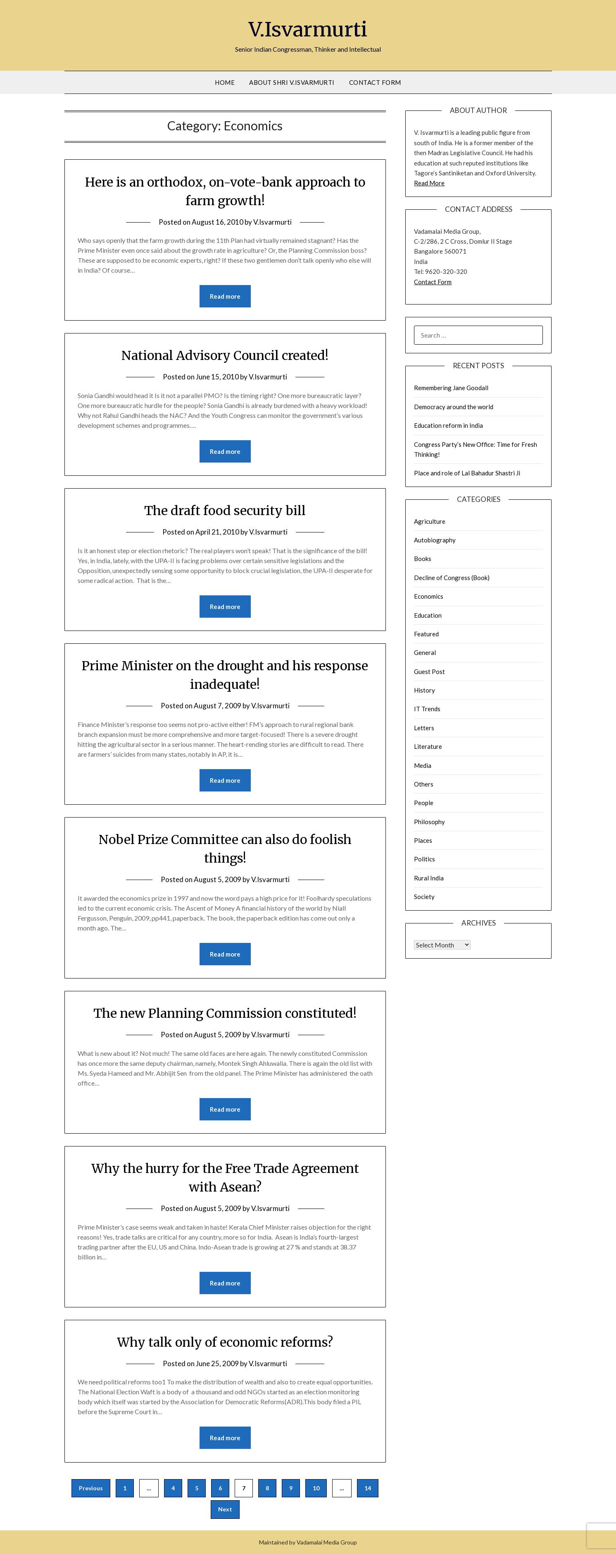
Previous (91, 1488)
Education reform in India (448, 425)
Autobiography (435, 540)
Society (424, 896)
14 (367, 1488)
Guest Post (429, 671)
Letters (424, 727)
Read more (225, 296)
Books (422, 558)
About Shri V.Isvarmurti (292, 82)
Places (423, 840)
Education (428, 615)
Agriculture (429, 521)
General (425, 652)
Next (225, 1509)
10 (316, 1488)
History (424, 690)
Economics (428, 596)
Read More (429, 183)
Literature (428, 746)
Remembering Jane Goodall (451, 387)
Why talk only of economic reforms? (225, 1342)
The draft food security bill (225, 510)
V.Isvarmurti (308, 29)
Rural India (429, 878)
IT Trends (427, 708)
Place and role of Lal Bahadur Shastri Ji (467, 473)
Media (422, 765)
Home (225, 82)
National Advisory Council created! (224, 355)
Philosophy (429, 821)
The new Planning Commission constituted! (225, 1013)
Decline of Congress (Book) (452, 577)
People (423, 802)
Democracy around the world (453, 406)
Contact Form (375, 82)
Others (423, 784)
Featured (426, 634)
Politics (424, 859)
